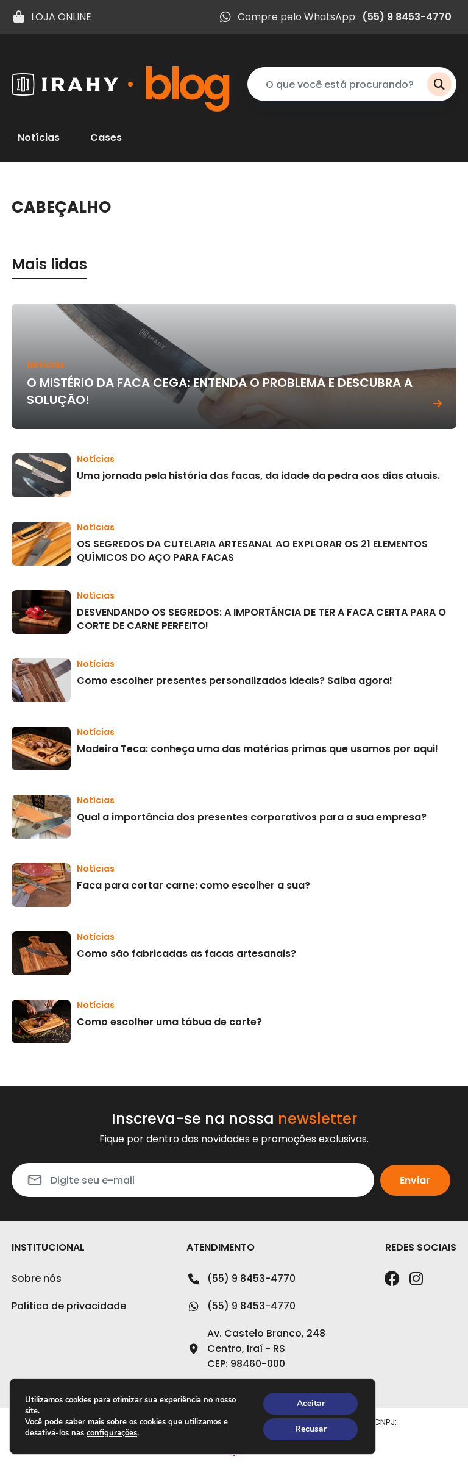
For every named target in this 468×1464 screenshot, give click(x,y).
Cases (106, 138)
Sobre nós (37, 1278)
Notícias (39, 138)
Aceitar (311, 1403)
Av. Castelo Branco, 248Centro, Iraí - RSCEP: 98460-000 (255, 1348)
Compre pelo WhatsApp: (335, 17)
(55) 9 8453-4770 (241, 1278)
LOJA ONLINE (51, 17)
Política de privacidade (69, 1306)
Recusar (311, 1429)
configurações (112, 1432)
